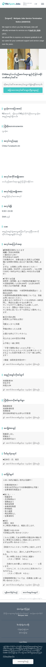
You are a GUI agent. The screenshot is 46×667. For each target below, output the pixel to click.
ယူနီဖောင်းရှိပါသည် (10, 592)
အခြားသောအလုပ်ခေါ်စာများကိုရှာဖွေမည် (23, 90)
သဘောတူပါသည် (23, 661)
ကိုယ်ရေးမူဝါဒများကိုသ (9, 656)
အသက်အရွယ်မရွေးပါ (30, 592)
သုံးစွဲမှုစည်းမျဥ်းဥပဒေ (23, 629)
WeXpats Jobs (23, 614)
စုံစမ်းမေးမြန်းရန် (23, 633)
